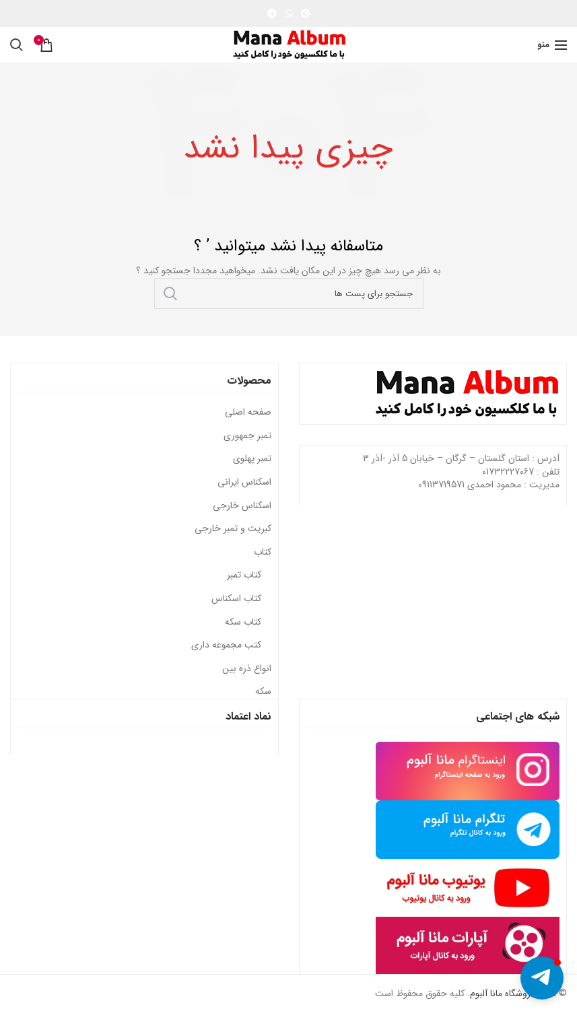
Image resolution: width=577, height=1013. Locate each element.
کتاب (262, 552)
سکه (263, 692)
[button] (542, 978)
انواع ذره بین (246, 669)
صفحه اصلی (248, 412)
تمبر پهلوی (252, 459)
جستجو (171, 293)
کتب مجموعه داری (226, 645)
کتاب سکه (243, 622)
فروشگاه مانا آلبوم (502, 993)
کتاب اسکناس (236, 599)
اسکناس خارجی (242, 506)
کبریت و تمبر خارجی (233, 529)
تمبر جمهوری (247, 436)
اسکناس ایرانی (244, 482)
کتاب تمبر (244, 575)
